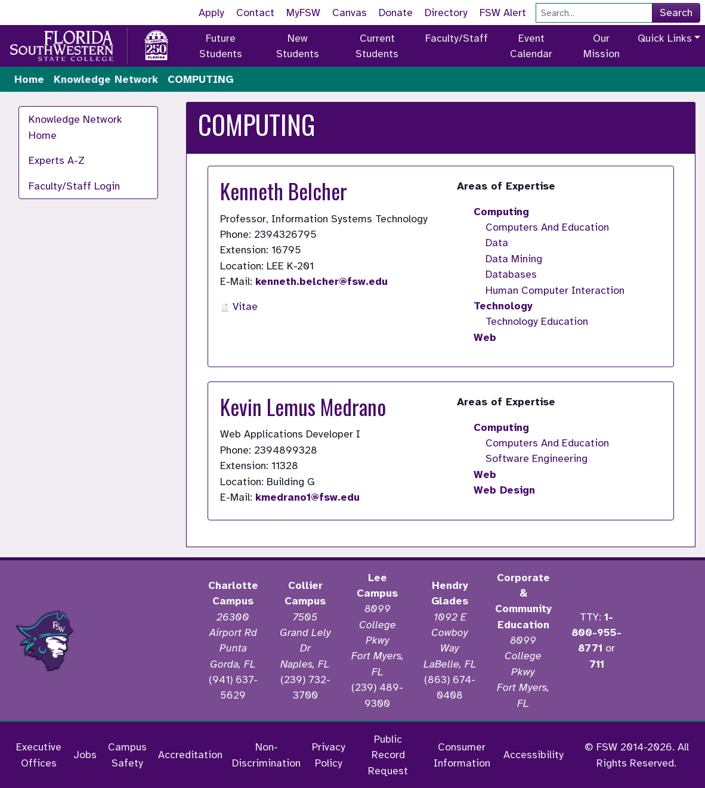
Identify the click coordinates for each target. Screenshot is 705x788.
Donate (396, 12)
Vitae (239, 306)
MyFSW (303, 12)
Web (485, 337)
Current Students (376, 46)
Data (497, 242)
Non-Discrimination (266, 754)
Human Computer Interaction (555, 290)
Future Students (220, 46)
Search (676, 12)
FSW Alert (503, 12)
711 (596, 664)
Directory (446, 12)
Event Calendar (531, 46)
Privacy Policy (328, 754)
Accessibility (533, 754)
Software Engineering (537, 458)
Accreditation (190, 754)
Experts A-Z (57, 160)
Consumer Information (462, 754)
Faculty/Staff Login (74, 186)
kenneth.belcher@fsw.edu (321, 281)
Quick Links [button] (665, 38)
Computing (501, 211)
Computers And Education (547, 227)
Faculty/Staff (456, 38)
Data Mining (514, 258)
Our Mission (601, 46)
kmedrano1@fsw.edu (307, 497)
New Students (297, 46)
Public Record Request (388, 755)
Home (29, 79)
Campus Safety (127, 754)
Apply (211, 12)
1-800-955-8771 (596, 632)
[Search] (594, 13)
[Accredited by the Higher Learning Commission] (143, 640)
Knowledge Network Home (75, 127)
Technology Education (537, 321)
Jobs (85, 754)
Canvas (349, 12)
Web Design (504, 490)
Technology (503, 305)
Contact (255, 12)
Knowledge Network (106, 79)
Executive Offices (38, 754)
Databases (511, 274)
